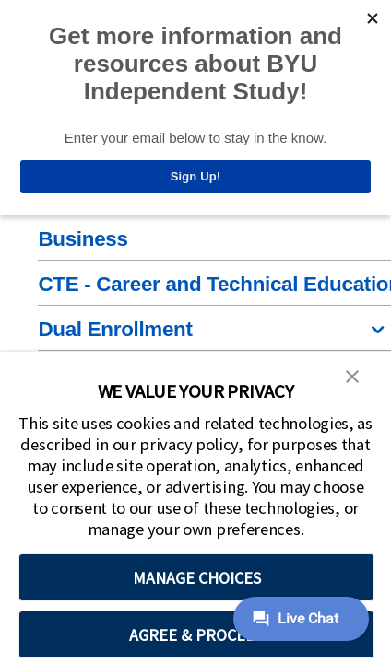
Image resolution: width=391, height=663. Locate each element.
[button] (352, 375)
